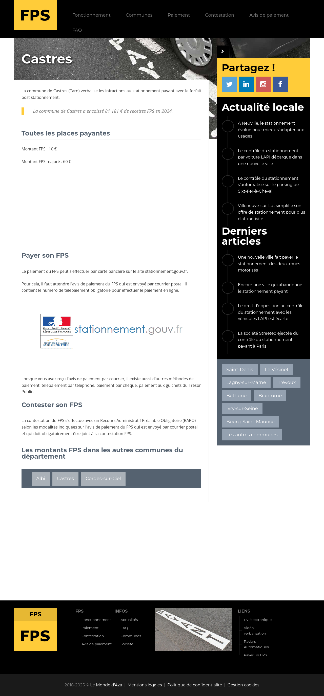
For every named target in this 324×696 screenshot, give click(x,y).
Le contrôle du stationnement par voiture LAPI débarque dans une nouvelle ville (270, 157)
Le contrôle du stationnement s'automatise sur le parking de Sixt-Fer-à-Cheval (268, 185)
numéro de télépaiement (66, 290)
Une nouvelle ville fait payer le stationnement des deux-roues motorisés (269, 264)
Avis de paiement (269, 15)
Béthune (236, 395)
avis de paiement (88, 284)
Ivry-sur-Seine (242, 408)
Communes (139, 15)
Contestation (219, 15)
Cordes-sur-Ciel (103, 478)
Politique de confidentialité (194, 685)
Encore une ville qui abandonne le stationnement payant (270, 288)
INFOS (121, 611)
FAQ (77, 30)
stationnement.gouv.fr (166, 271)
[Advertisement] (111, 205)
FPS (79, 611)
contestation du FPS (45, 420)
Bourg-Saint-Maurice (250, 421)
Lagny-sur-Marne (246, 382)
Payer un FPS (255, 655)
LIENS (244, 611)
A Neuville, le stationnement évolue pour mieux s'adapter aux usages (271, 130)
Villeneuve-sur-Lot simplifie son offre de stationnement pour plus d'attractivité (271, 212)
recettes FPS (142, 111)
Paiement (179, 15)
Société (126, 644)
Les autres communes (251, 435)
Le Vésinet (277, 369)
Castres (60, 91)
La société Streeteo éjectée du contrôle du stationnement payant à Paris (268, 340)
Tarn (74, 91)
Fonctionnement (91, 15)
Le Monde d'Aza (106, 685)
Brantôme (270, 395)
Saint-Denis (239, 369)
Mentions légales (145, 685)
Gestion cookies (243, 685)
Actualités (129, 620)
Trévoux (287, 382)
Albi (40, 478)
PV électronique (258, 620)
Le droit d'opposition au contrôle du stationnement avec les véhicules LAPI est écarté (270, 312)
